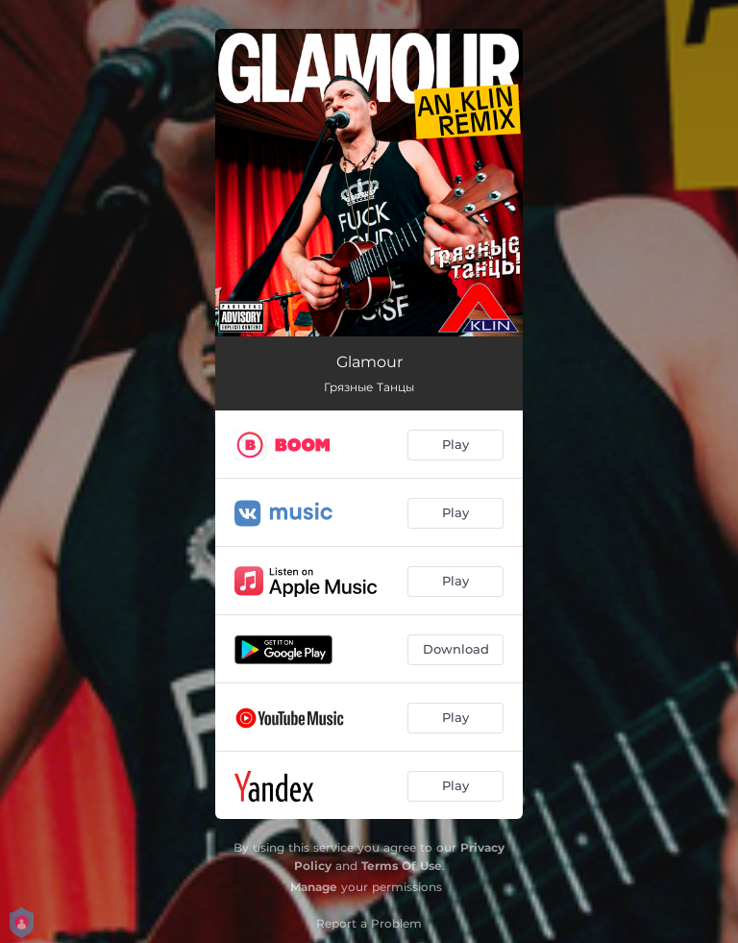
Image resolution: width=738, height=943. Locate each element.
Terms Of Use (401, 865)
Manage (313, 887)
